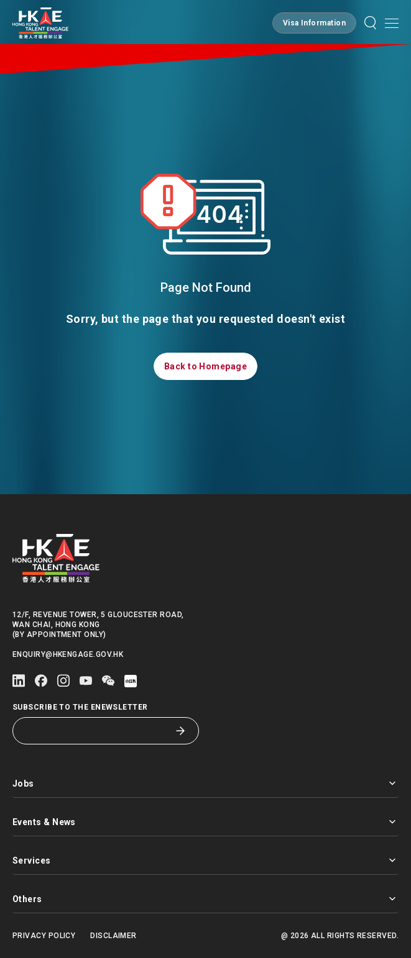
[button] (314, 23)
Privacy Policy (43, 935)
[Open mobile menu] (392, 23)
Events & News (205, 821)
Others (205, 898)
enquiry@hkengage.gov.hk (67, 654)
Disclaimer (113, 935)
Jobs (205, 783)
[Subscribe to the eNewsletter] (96, 730)
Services (205, 860)
